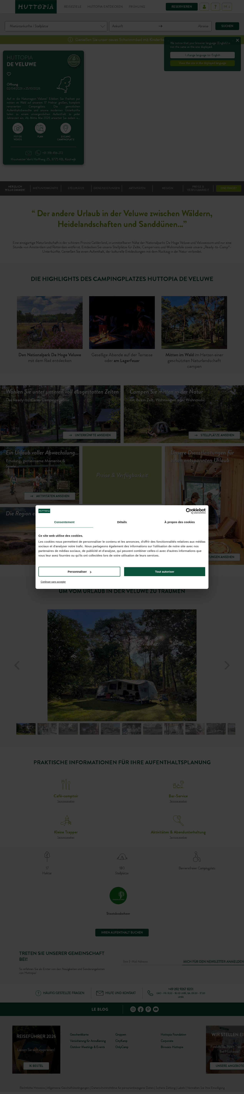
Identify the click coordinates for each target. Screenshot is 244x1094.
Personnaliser (79, 571)
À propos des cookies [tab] (179, 522)
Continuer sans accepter (53, 582)
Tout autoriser (164, 571)
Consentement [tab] (64, 522)
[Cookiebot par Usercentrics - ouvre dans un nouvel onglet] (189, 511)
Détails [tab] (122, 522)
